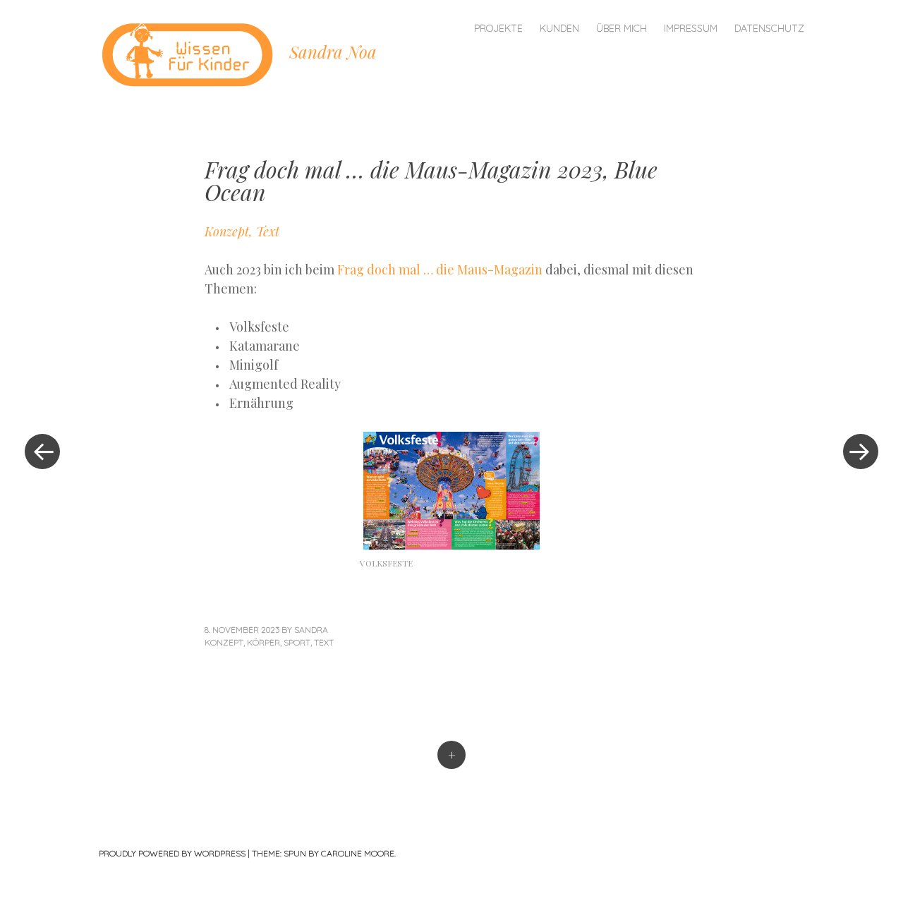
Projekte (498, 28)
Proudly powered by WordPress (172, 853)
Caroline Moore (357, 853)
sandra (311, 629)
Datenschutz (769, 28)
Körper (263, 642)
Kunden (559, 28)
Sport (297, 642)
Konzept (224, 642)
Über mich (621, 28)
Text (324, 642)
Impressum (690, 28)
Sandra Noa (333, 51)
